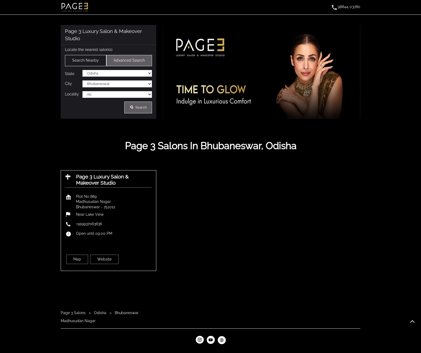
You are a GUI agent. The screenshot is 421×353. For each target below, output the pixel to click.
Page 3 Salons (74, 313)
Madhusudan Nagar (78, 320)
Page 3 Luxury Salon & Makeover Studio (102, 180)
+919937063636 (89, 224)
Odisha (100, 313)
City (68, 83)
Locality (72, 94)
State (70, 73)
